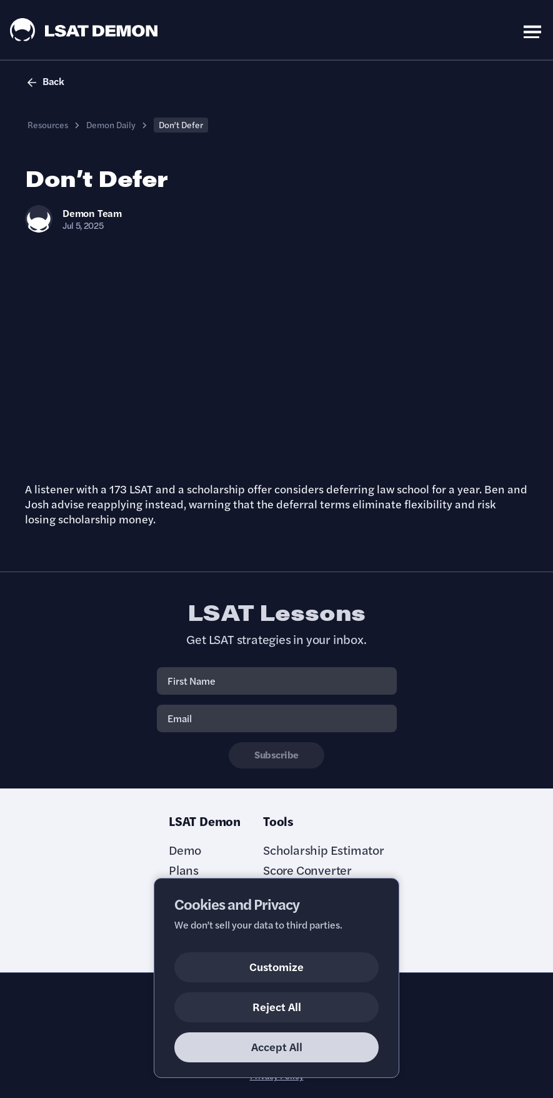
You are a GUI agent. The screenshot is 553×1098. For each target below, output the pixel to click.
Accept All (276, 1046)
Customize (276, 966)
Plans (184, 869)
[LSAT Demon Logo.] (84, 29)
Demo (185, 849)
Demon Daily (111, 124)
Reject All (276, 1006)
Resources (47, 124)
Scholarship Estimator (323, 849)
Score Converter (307, 869)
